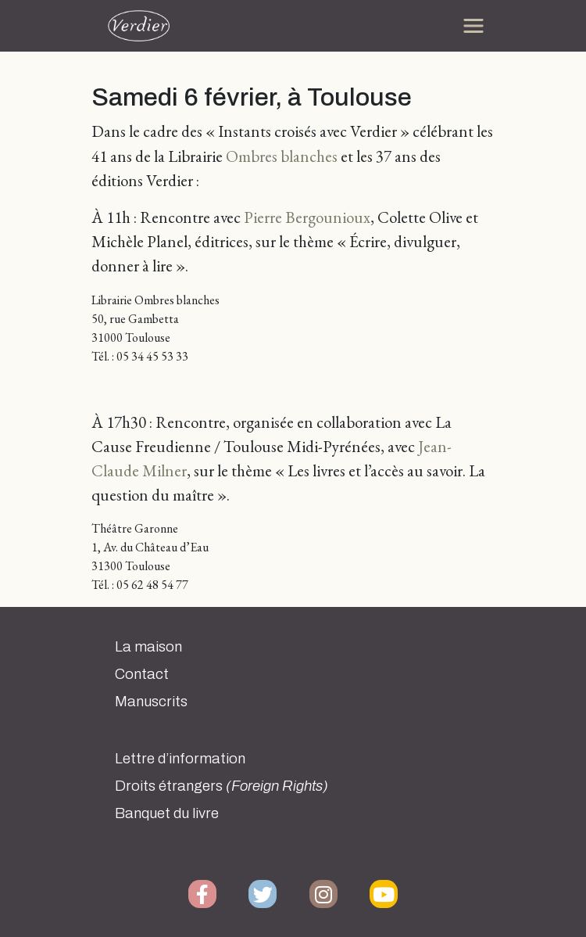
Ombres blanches (282, 156)
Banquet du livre (167, 813)
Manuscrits (151, 701)
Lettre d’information (180, 758)
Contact (142, 674)
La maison (148, 647)
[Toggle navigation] (473, 26)
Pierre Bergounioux (307, 217)
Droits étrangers (221, 786)
